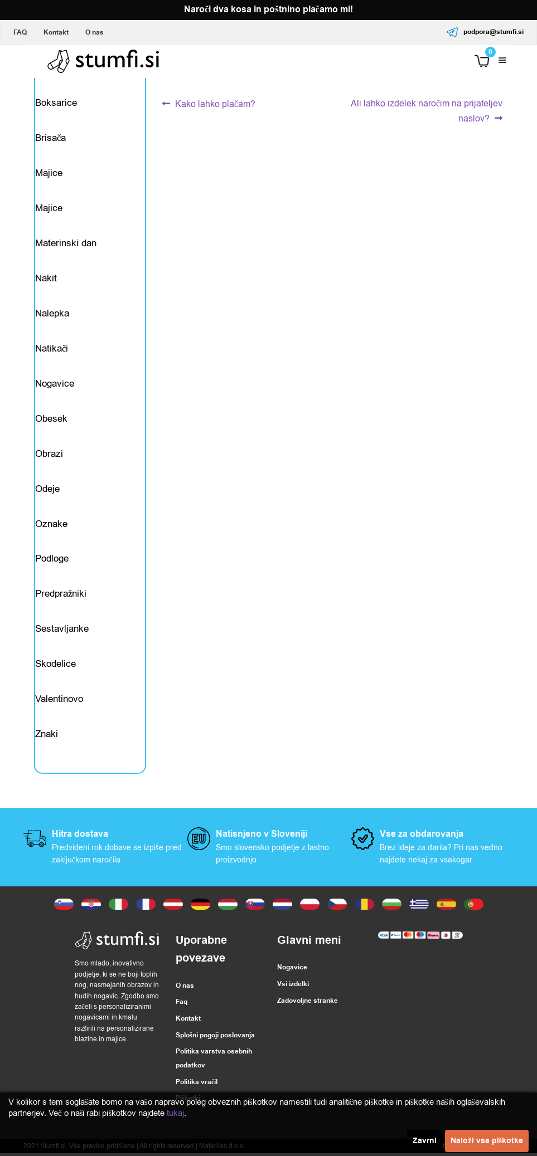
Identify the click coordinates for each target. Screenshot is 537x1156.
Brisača (50, 138)
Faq (181, 1004)
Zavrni (425, 1141)
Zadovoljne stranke (307, 1003)
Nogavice (54, 384)
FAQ (20, 32)
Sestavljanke (62, 631)
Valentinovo (59, 701)
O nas (94, 32)
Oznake (51, 525)
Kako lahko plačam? (215, 104)
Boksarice (56, 103)
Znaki (46, 736)
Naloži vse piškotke (487, 1141)
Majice (48, 173)
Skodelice (55, 666)
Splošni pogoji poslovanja (215, 1037)
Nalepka (52, 314)
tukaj (175, 1113)
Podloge (52, 560)
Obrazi (49, 454)
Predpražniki (61, 595)
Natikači (52, 349)
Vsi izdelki (293, 987)
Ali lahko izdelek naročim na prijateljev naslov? (426, 111)
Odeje (47, 490)
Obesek (51, 419)
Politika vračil (196, 1084)
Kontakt (56, 32)
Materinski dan (65, 243)
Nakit (46, 279)
